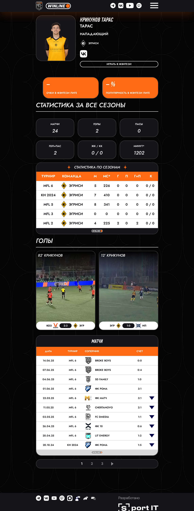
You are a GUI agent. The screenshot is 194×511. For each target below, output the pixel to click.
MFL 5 (48, 204)
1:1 (139, 417)
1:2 (139, 436)
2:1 (139, 407)
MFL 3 (48, 213)
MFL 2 (48, 223)
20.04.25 (48, 436)
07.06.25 (48, 370)
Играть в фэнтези (119, 64)
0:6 (140, 426)
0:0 (140, 360)
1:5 (139, 445)
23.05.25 (48, 398)
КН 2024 (48, 195)
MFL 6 (48, 185)
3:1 (139, 389)
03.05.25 (48, 417)
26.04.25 (48, 426)
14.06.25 (48, 360)
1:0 (139, 379)
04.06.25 (48, 379)
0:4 (140, 370)
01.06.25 (48, 389)
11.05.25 (48, 407)
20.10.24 (48, 445)
